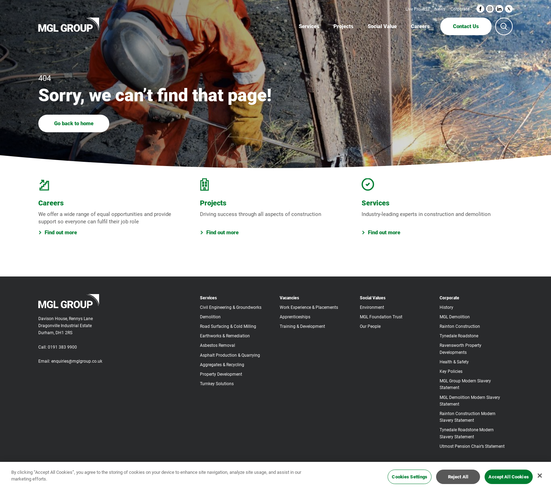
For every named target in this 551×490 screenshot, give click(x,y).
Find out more (57, 232)
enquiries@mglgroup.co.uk (76, 361)
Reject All (458, 480)
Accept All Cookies (508, 480)
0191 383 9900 (62, 347)
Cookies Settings (409, 480)
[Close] (539, 479)
